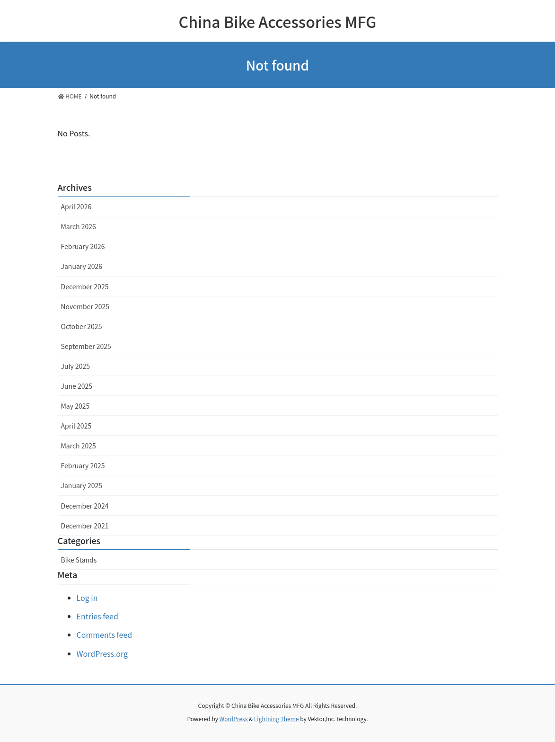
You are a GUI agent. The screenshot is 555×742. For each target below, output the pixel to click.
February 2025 (83, 465)
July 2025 (75, 366)
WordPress (234, 719)
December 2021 (85, 525)
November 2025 (85, 306)
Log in (87, 597)
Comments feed (104, 634)
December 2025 (85, 286)
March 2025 (78, 445)
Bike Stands (79, 559)
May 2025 (75, 406)
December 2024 (85, 505)
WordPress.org (102, 653)
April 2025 (76, 425)
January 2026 (82, 266)
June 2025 (77, 386)
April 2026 (76, 206)
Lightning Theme (276, 719)
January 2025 (82, 485)
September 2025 (86, 346)
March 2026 (78, 226)
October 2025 (81, 326)
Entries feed (97, 616)
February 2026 (83, 246)
